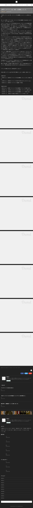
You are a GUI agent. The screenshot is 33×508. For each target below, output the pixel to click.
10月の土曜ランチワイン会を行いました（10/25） (12, 461)
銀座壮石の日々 (3, 11)
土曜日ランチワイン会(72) (9, 367)
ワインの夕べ (9, 430)
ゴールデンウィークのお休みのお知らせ (7, 387)
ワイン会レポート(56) (14, 367)
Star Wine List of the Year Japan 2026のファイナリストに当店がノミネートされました (17, 449)
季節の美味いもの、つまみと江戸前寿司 (11, 454)
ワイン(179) (18, 367)
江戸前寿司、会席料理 (27, 428)
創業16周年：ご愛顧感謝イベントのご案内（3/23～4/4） (10, 403)
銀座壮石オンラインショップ (6, 428)
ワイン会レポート (25, 430)
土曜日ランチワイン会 (17, 430)
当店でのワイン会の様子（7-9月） (10, 470)
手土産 (13, 428)
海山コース (4, 430)
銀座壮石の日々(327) (3, 367)
